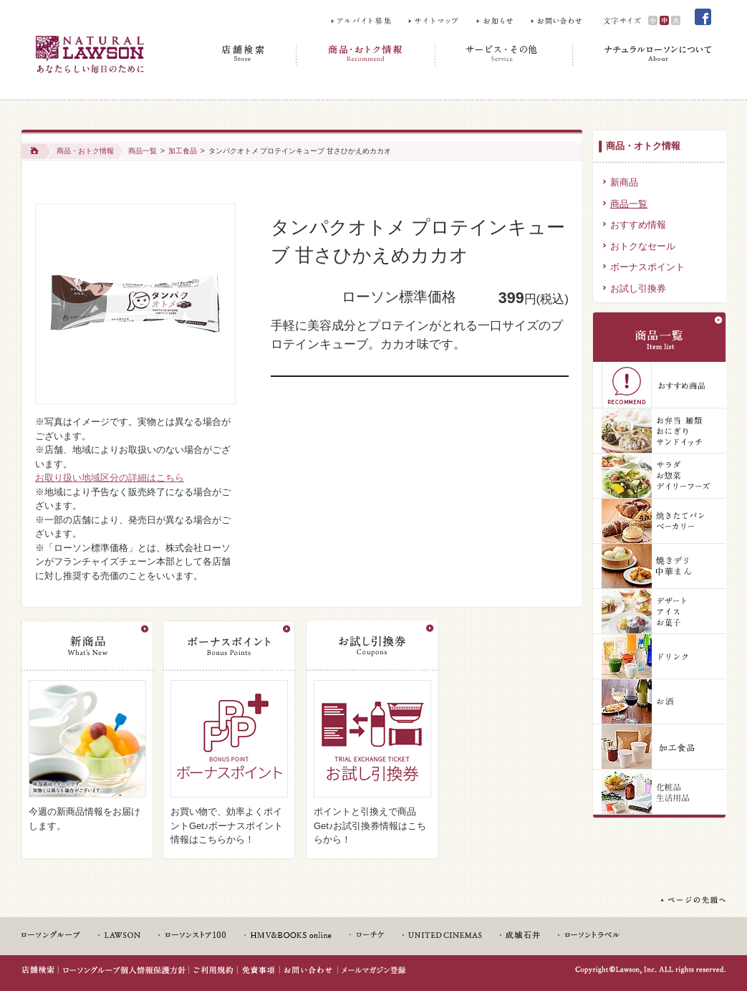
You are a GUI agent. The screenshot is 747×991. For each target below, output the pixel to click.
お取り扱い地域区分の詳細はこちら (109, 477)
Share (293, 190)
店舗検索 (245, 54)
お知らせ (496, 20)
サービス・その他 (504, 54)
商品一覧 (142, 151)
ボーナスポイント (647, 267)
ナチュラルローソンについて (643, 54)
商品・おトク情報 (366, 54)
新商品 (624, 182)
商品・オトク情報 (643, 145)
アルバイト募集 (362, 20)
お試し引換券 (638, 288)
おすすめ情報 (638, 224)
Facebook (703, 17)
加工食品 (182, 151)
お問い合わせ (558, 20)
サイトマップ (435, 20)
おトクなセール (642, 246)
